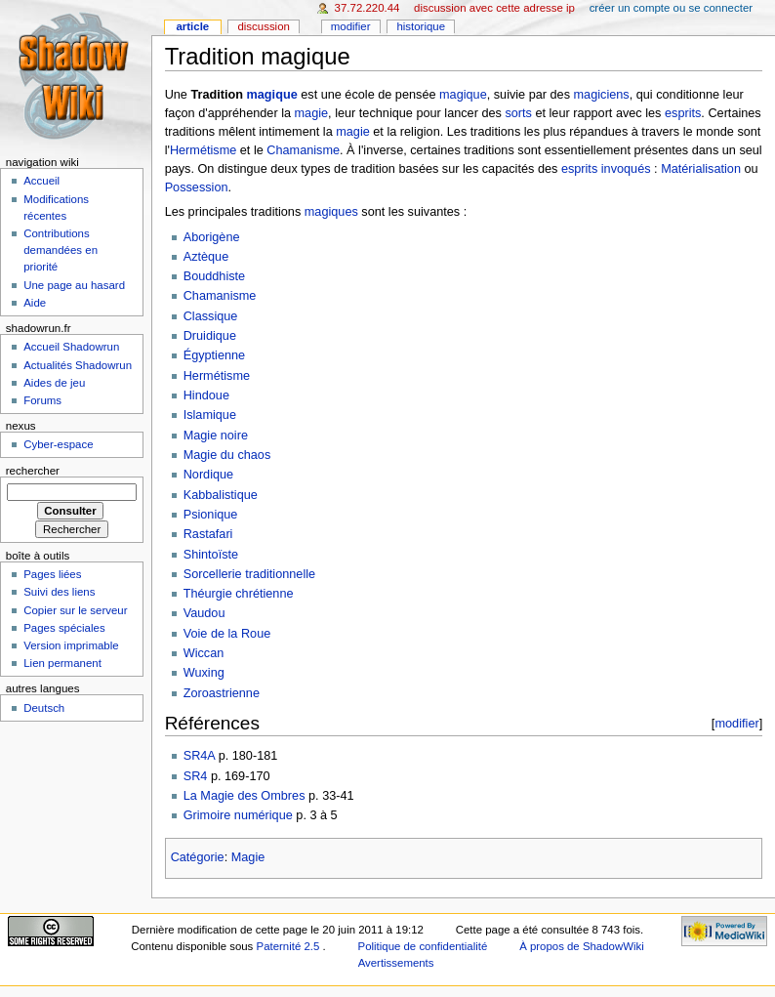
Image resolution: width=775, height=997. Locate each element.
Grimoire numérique (238, 815)
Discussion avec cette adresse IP (494, 8)
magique (272, 95)
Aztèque (206, 257)
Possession (196, 187)
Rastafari (208, 534)
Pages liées (52, 574)
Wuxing (204, 673)
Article (192, 26)
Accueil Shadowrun (71, 347)
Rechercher (33, 471)
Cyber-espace (58, 444)
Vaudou (204, 613)
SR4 (196, 776)
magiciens (602, 95)
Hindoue (206, 395)
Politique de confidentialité (423, 946)
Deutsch (43, 708)
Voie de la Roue (227, 634)
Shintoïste (211, 554)
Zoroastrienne (222, 693)
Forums (42, 400)
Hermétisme (203, 150)
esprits (683, 113)
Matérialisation (701, 169)
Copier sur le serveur (75, 610)
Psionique (211, 514)
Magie (248, 857)
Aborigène (212, 237)
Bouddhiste (215, 276)
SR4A (199, 756)
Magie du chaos (227, 455)
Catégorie (197, 857)
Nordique (209, 474)
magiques (331, 212)
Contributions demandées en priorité (60, 250)
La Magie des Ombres (245, 796)
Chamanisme (303, 150)
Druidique (210, 336)
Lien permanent (62, 663)
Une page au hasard (74, 285)
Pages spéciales (63, 628)
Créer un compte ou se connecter (671, 8)
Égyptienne (215, 355)
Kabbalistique (221, 495)
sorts (518, 113)
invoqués (626, 169)
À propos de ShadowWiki (581, 946)
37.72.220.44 (367, 8)
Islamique (210, 415)
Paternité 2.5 (290, 946)
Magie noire (216, 435)
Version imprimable (70, 645)
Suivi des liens (59, 592)
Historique (420, 26)
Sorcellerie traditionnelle (249, 574)
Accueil (41, 181)
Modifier (351, 26)
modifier (736, 723)
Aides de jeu (54, 383)
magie (312, 113)
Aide (34, 303)
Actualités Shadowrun (77, 365)
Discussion (263, 26)
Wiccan (204, 653)
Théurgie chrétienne (239, 594)
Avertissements (396, 963)
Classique (211, 316)
